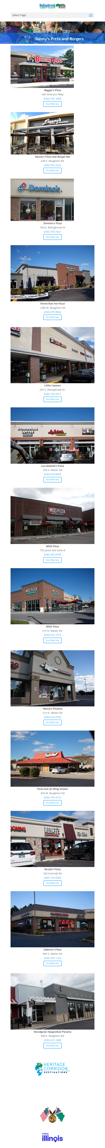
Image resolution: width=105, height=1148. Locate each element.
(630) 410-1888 (52, 1040)
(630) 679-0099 (52, 474)
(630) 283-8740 (52, 554)
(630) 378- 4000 (52, 98)
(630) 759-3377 (52, 394)
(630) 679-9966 (52, 312)
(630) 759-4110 (52, 797)
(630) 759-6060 (52, 877)
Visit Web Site (52, 103)
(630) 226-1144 (52, 958)
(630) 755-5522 (52, 165)
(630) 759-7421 (52, 231)
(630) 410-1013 (52, 634)
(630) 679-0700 (52, 717)
